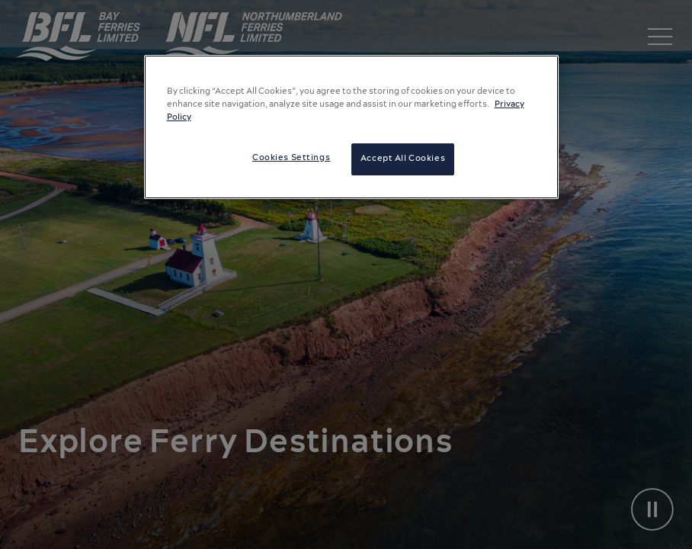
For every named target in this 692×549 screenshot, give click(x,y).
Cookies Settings (291, 158)
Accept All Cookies (402, 158)
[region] (351, 127)
